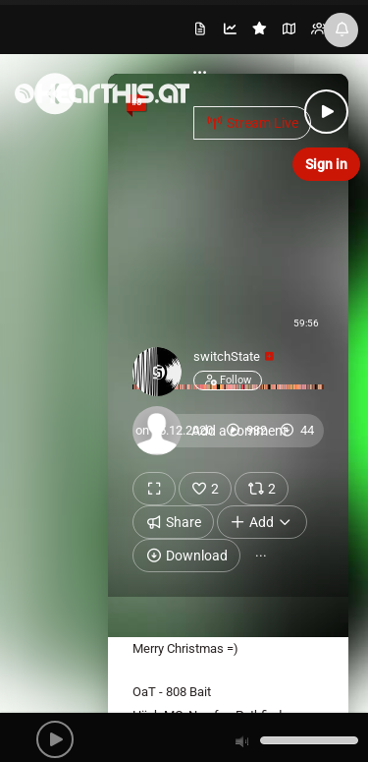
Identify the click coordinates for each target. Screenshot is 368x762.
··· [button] (261, 555)
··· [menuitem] (199, 73)
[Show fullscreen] (154, 488)
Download (186, 555)
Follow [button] (227, 380)
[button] (55, 739)
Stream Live (252, 123)
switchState (233, 356)
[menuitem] (201, 32)
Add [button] (262, 522)
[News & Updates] (341, 30)
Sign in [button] (326, 164)
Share (173, 522)
